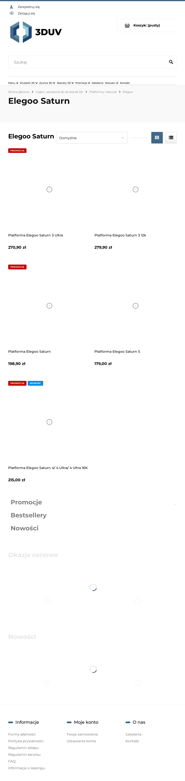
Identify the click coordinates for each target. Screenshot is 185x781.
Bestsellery (29, 515)
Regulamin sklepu (23, 748)
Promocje (26, 502)
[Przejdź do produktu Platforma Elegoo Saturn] (49, 306)
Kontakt (132, 741)
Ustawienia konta (81, 741)
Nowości (25, 528)
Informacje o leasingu (26, 768)
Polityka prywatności (26, 741)
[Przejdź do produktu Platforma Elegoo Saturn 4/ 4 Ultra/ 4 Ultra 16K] (49, 422)
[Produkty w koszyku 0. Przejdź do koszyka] (147, 25)
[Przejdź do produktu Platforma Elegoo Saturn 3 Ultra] (49, 189)
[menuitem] (13, 83)
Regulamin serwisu (24, 754)
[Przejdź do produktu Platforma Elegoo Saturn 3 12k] (135, 189)
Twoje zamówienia (82, 734)
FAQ (12, 761)
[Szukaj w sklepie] (88, 62)
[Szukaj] (171, 62)
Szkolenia (133, 734)
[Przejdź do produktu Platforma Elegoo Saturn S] (135, 306)
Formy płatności (22, 734)
